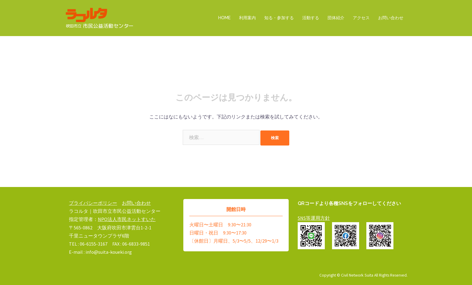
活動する (310, 17)
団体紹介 (336, 17)
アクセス (361, 17)
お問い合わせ (390, 17)
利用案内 (247, 17)
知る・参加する (279, 17)
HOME (224, 17)
